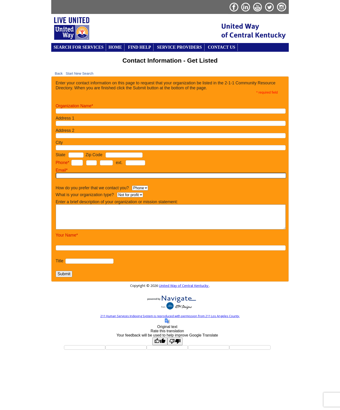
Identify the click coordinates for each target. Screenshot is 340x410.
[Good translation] (159, 341)
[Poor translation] (175, 341)
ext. (119, 162)
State (60, 154)
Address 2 (65, 130)
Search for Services (78, 47)
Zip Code (93, 154)
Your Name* (67, 235)
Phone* (62, 162)
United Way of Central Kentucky (184, 285)
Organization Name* (74, 106)
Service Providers (179, 47)
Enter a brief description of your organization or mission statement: (117, 201)
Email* (62, 170)
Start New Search (79, 73)
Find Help (139, 47)
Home (115, 47)
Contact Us (221, 47)
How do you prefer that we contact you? (92, 188)
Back (59, 73)
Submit (64, 274)
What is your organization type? (85, 194)
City (59, 142)
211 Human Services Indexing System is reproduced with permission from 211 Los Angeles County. (170, 316)
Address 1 (65, 118)
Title (60, 261)
